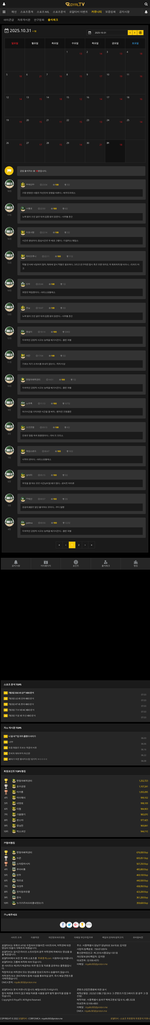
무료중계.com (45, 958)
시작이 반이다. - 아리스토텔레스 (36, 459)
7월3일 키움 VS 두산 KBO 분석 (20, 715)
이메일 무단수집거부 (83, 937)
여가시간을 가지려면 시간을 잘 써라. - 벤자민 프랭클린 (46, 411)
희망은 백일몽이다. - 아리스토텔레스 (38, 292)
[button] (130, 32)
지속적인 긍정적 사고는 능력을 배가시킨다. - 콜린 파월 (46, 340)
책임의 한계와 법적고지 (113, 937)
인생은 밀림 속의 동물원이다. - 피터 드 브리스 (42, 435)
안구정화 (39, 20)
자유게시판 (23, 20)
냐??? (8, 741)
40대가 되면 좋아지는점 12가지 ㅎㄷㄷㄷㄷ (26, 759)
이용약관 (35, 937)
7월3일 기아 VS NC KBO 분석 (19, 709)
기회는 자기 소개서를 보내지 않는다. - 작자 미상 (43, 363)
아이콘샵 (9, 20)
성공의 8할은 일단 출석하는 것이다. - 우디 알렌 (43, 507)
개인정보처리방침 (56, 937)
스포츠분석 (59, 12)
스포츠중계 (26, 12)
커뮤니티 (97, 12)
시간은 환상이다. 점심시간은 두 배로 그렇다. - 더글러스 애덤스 (50, 240)
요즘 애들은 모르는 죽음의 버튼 (20, 747)
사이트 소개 (16, 937)
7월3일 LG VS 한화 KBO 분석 (19, 698)
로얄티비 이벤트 (78, 12)
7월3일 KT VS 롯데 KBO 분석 (19, 704)
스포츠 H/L (43, 12)
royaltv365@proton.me (25, 982)
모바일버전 (138, 937)
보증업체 (110, 12)
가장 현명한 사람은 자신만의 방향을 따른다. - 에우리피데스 (49, 192)
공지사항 (124, 12)
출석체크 (53, 20)
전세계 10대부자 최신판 (17, 753)
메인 (14, 12)
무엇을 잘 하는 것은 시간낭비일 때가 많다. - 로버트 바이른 (48, 483)
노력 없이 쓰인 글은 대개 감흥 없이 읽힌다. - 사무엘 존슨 (47, 216)
